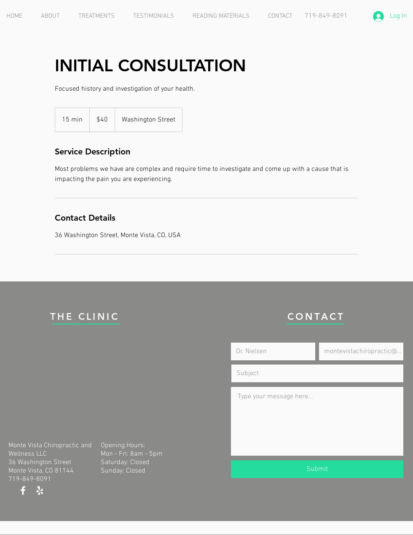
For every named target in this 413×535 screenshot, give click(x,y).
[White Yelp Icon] (40, 490)
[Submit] (317, 469)
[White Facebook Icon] (23, 490)
